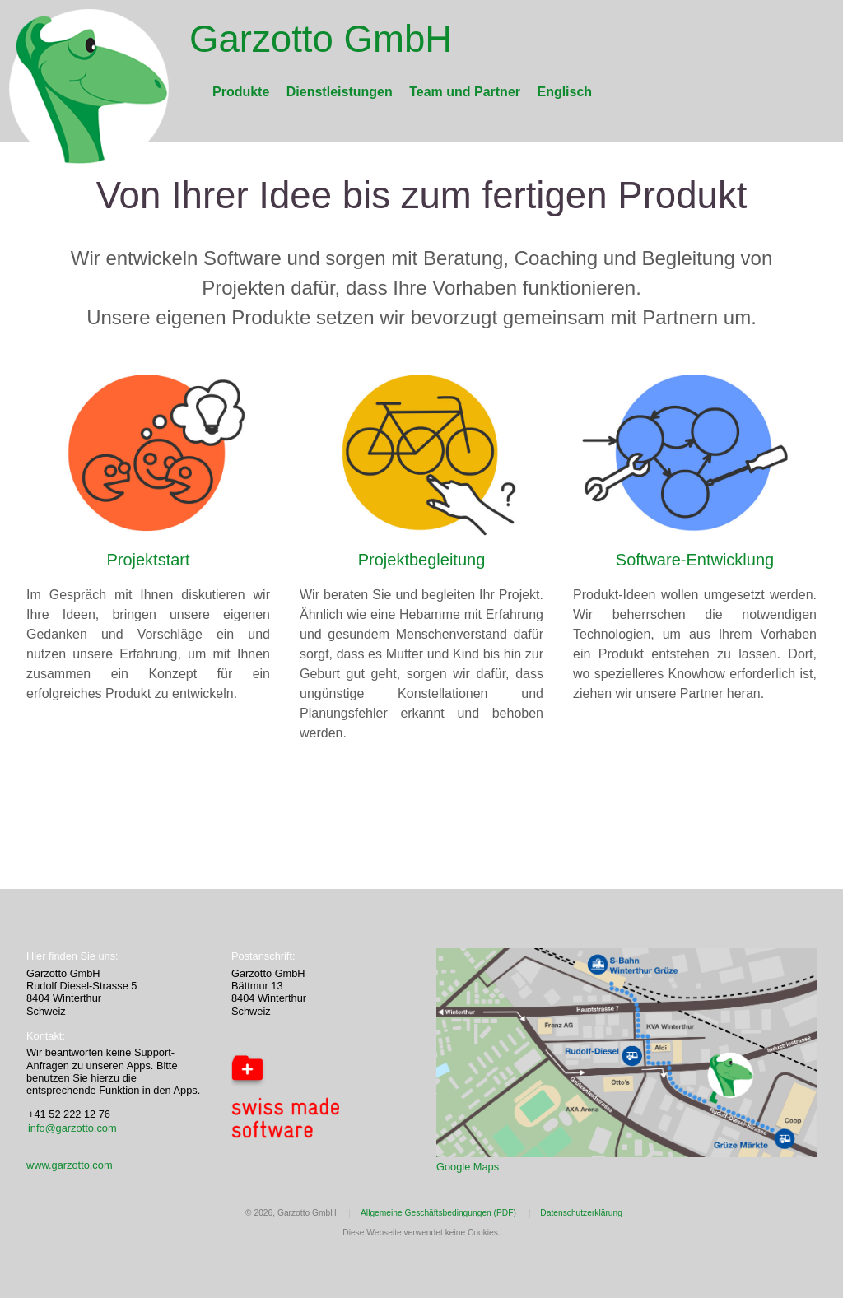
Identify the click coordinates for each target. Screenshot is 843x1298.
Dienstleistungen (339, 92)
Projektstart (147, 560)
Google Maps (467, 1167)
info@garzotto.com (72, 1128)
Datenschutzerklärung (581, 1212)
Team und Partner (464, 92)
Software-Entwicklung (695, 560)
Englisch (564, 92)
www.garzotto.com (69, 1165)
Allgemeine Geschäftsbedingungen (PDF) (438, 1212)
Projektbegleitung (422, 560)
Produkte (240, 92)
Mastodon (55, 793)
